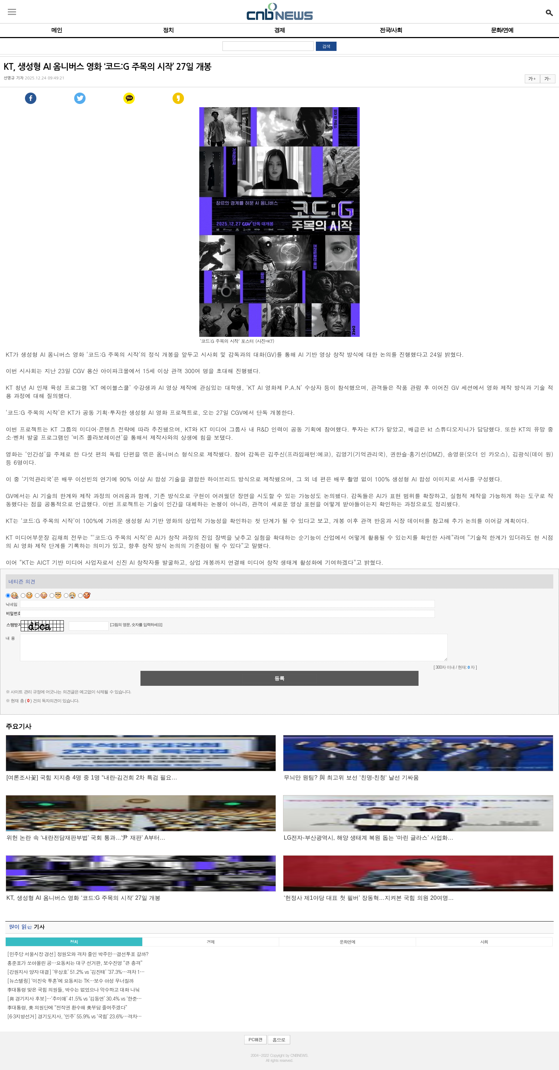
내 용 (10, 638)
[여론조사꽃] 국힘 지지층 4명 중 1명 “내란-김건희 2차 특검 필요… (91, 777)
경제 (279, 30)
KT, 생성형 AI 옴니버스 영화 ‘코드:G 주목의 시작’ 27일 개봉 (83, 898)
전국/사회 (391, 30)
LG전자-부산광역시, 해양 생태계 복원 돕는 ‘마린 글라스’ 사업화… (368, 838)
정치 (168, 30)
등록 (279, 678)
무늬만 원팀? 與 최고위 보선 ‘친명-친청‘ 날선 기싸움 (351, 777)
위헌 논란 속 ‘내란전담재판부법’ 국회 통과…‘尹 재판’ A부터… (85, 838)
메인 (56, 30)
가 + (531, 78)
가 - (547, 78)
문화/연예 (502, 30)
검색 (326, 46)
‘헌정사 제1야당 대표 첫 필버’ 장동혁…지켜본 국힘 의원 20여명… (369, 898)
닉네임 (11, 604)
